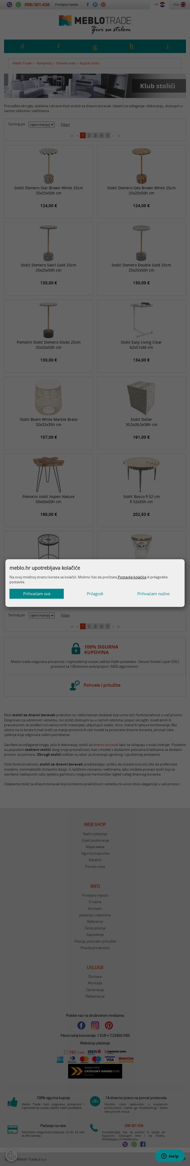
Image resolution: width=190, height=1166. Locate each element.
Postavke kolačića (131, 577)
